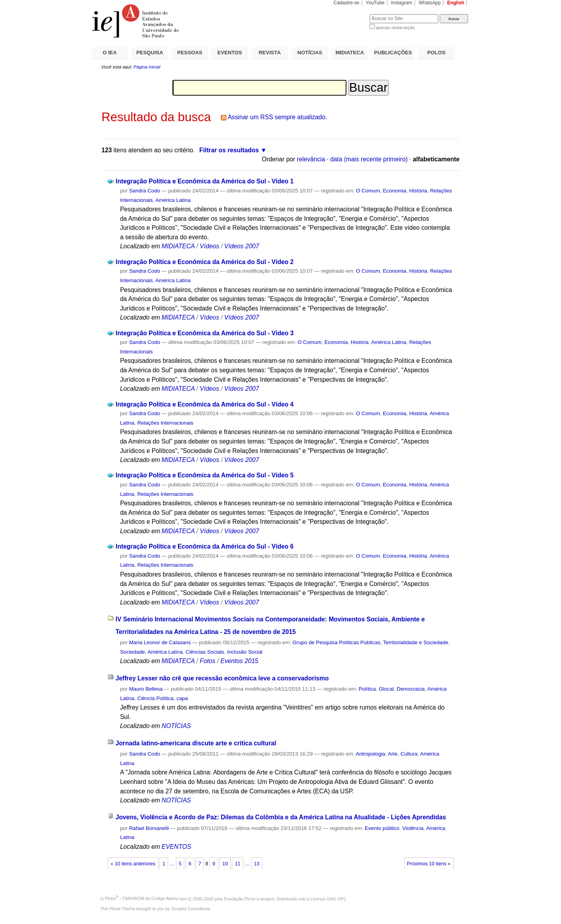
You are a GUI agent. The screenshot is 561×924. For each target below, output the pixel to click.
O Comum (368, 191)
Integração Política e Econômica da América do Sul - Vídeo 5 (205, 475)
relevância (311, 159)
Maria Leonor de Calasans (160, 642)
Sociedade (132, 652)
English (456, 3)
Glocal (386, 689)
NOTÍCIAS (309, 52)
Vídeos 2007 (241, 246)
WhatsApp (429, 3)
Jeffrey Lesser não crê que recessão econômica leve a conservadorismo (222, 678)
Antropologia (370, 754)
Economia (394, 191)
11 (238, 864)
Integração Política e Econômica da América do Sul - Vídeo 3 (205, 333)
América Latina (173, 200)
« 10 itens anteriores (133, 864)
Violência (413, 828)
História (418, 191)
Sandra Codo (144, 191)
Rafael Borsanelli (149, 828)
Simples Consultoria (190, 908)
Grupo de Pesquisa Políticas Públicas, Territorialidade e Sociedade (370, 642)
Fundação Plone (240, 898)
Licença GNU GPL (328, 898)
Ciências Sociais (204, 652)
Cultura (408, 754)
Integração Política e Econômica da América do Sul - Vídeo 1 (205, 181)
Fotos (207, 661)
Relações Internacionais (165, 423)
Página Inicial (146, 67)
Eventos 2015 (239, 661)
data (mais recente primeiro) (369, 159)
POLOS (436, 52)
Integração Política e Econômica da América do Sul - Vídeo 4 (205, 404)
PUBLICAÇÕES (393, 52)
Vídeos (209, 246)
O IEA (110, 52)
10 (225, 864)
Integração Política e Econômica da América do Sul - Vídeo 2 (205, 262)
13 (256, 864)
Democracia (411, 689)
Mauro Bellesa (146, 689)
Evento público (382, 828)
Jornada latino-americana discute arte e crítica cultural (195, 743)
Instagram (401, 3)
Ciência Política (155, 698)
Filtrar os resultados (229, 150)
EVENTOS (229, 52)
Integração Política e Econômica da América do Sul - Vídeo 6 (205, 546)
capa (182, 698)
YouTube (375, 3)
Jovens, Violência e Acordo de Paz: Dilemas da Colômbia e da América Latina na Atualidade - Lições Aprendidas (280, 817)
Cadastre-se (346, 3)
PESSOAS (189, 52)
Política (367, 689)
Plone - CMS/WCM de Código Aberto (142, 898)
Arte (393, 754)
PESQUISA (149, 52)
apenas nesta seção (395, 27)
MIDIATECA (349, 52)
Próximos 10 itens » (428, 864)
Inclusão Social (245, 652)
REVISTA (270, 52)
